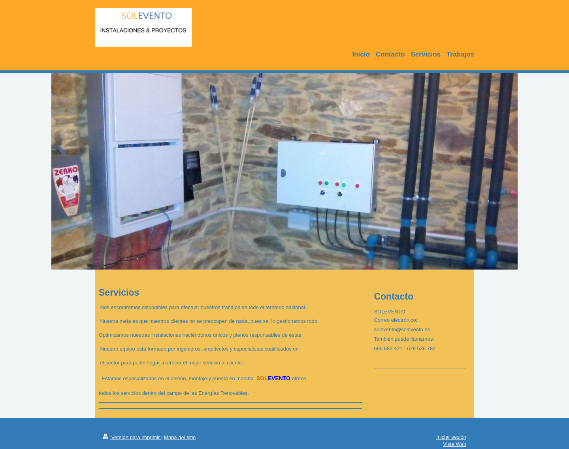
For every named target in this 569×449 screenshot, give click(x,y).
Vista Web (454, 444)
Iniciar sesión (451, 437)
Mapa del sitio (180, 437)
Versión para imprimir (132, 437)
